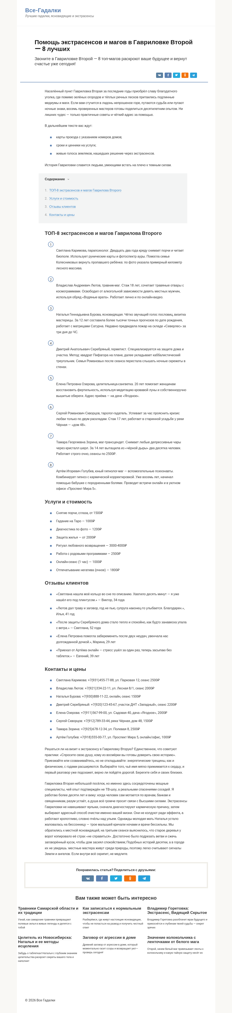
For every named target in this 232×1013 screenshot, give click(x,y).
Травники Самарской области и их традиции (48, 910)
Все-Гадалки (43, 10)
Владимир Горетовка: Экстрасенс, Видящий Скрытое (177, 910)
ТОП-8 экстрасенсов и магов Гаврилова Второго (85, 190)
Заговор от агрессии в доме (109, 937)
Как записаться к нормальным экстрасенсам (112, 910)
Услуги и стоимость (63, 198)
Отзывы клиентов (62, 207)
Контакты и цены (61, 215)
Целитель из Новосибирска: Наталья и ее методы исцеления (45, 941)
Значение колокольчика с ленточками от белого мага (173, 939)
